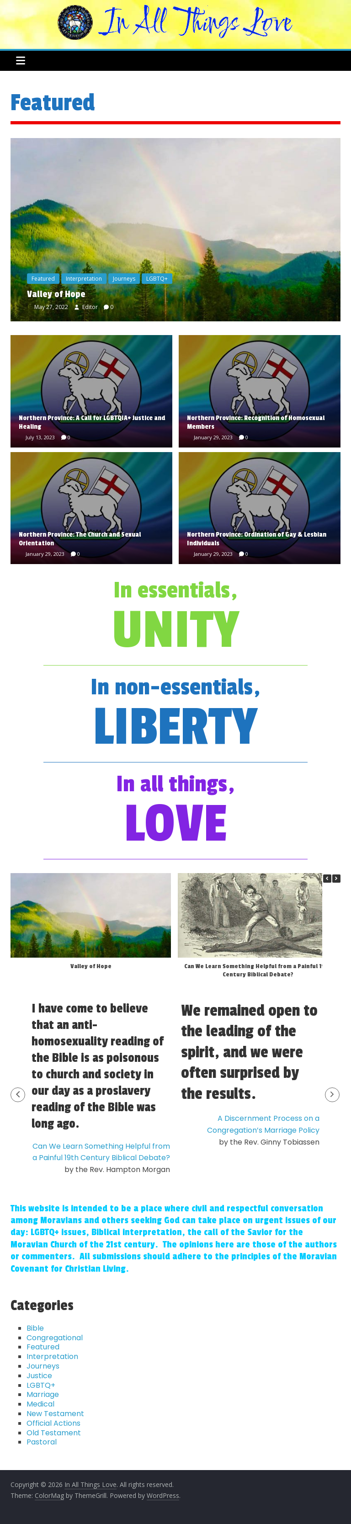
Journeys (124, 278)
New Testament (55, 1413)
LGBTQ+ (157, 278)
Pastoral (42, 1442)
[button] (336, 878)
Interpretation (84, 278)
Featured (43, 278)
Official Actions (53, 1423)
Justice (39, 1375)
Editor (90, 307)
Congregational (55, 1337)
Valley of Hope (56, 294)
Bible (35, 1328)
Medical (40, 1404)
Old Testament (54, 1433)
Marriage (43, 1394)
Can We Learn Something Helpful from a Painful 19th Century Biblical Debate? (258, 970)
